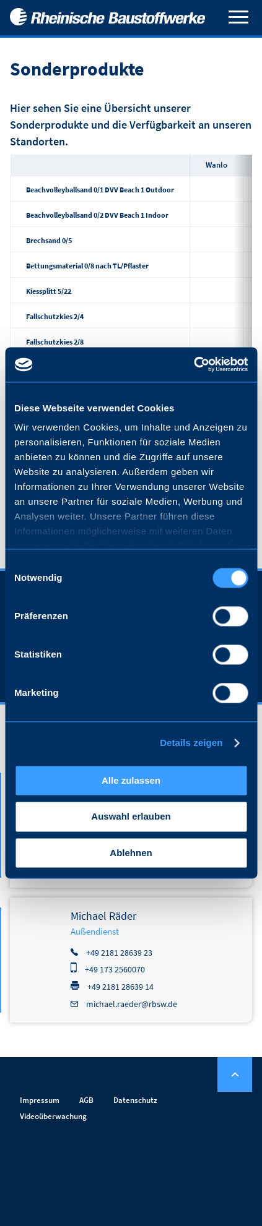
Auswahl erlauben (130, 817)
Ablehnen (131, 852)
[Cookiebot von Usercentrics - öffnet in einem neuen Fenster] (193, 364)
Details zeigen (191, 742)
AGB (86, 1100)
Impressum (39, 1100)
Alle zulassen (131, 780)
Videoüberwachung (53, 1116)
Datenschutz (135, 1100)
